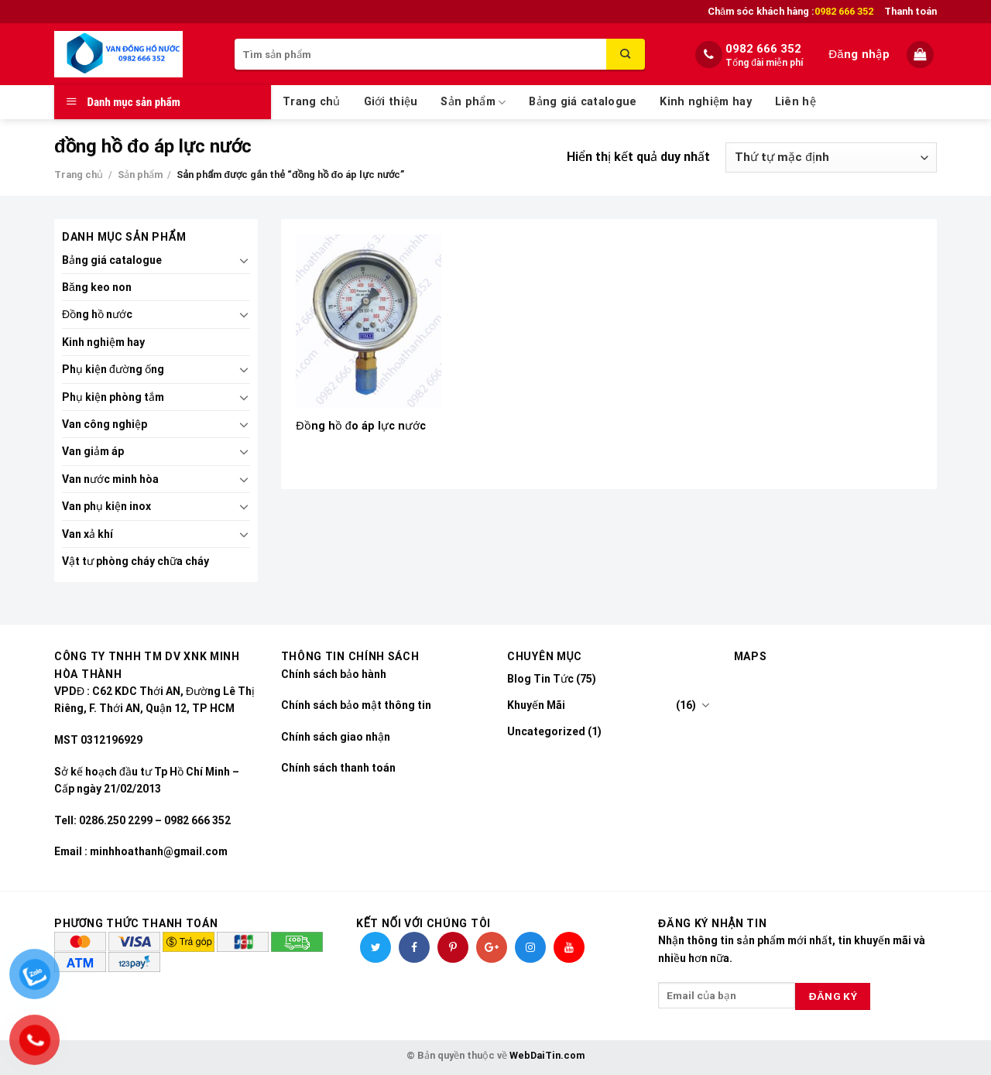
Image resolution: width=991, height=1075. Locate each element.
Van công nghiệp (104, 424)
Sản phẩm (473, 102)
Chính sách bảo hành (333, 674)
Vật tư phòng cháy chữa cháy (135, 561)
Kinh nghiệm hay (705, 101)
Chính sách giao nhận (335, 737)
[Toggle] (244, 260)
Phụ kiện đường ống (113, 369)
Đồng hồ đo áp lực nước (360, 426)
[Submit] (625, 54)
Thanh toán (910, 11)
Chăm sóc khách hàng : (790, 11)
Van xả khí (87, 534)
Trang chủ (312, 101)
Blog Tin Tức (540, 679)
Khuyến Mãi (536, 705)
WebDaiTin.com (547, 1055)
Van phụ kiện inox (106, 506)
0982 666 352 (763, 49)
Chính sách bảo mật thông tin (356, 705)
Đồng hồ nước (97, 314)
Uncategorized (546, 731)
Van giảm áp (93, 451)
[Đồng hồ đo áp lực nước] (368, 321)
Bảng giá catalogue (582, 101)
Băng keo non (97, 287)
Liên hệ (795, 101)
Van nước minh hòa (110, 479)
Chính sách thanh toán (338, 768)
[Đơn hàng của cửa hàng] (831, 157)
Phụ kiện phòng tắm (113, 397)
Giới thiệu (391, 101)
